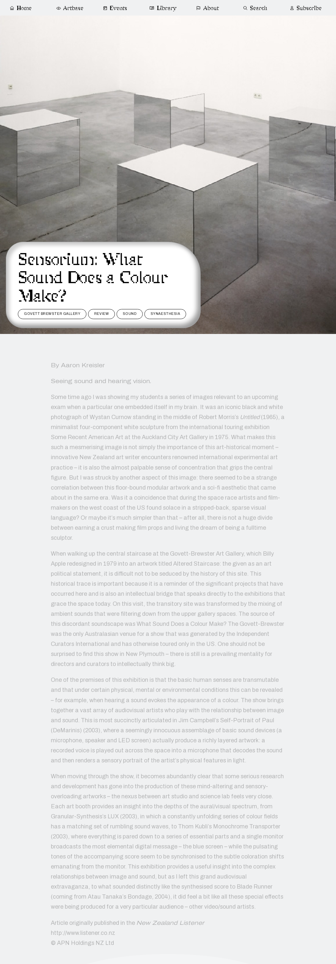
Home (20, 8)
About (207, 8)
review (101, 314)
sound (130, 314)
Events (115, 8)
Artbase (69, 8)
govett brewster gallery (52, 314)
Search (255, 8)
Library (163, 8)
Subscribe (305, 8)
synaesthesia (165, 314)
